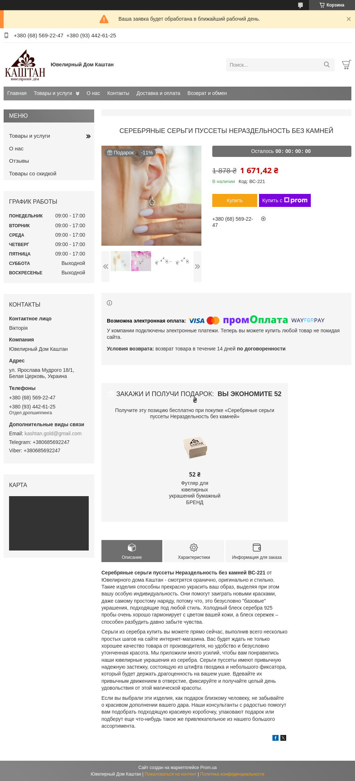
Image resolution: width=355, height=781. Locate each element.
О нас (93, 93)
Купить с (285, 200)
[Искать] (326, 64)
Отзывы (19, 161)
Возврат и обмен (207, 93)
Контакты (118, 93)
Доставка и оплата (158, 93)
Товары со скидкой (33, 173)
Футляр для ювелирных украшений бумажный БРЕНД (195, 492)
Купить (235, 200)
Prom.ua (208, 767)
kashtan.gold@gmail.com (53, 433)
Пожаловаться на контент (170, 774)
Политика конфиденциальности (232, 774)
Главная (16, 93)
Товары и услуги (53, 93)
